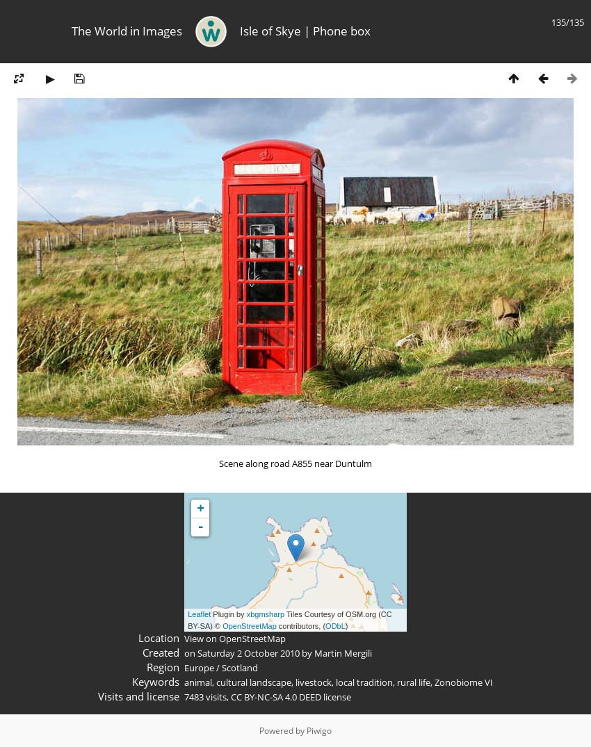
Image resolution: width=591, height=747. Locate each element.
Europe (199, 668)
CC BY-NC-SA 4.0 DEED (276, 697)
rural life (413, 682)
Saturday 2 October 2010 (248, 653)
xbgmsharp (265, 614)
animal (198, 682)
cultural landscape (253, 682)
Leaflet (199, 614)
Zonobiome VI (464, 682)
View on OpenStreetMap (235, 638)
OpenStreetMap (249, 626)
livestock (314, 682)
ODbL (335, 626)
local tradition (364, 682)
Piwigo (319, 731)
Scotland (240, 668)
